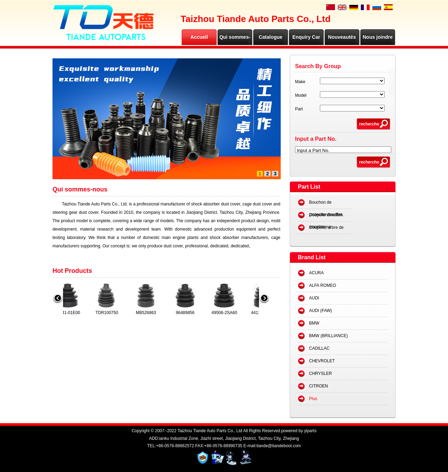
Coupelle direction (326, 214)
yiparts (310, 430)
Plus (313, 398)
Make (300, 81)
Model (301, 95)
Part (299, 109)
